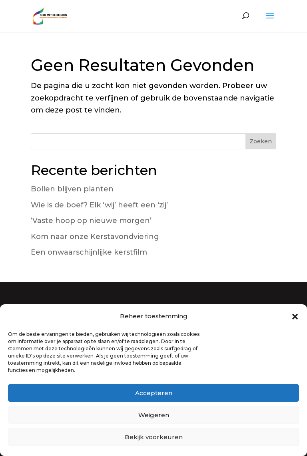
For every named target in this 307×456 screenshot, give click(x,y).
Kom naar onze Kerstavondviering (95, 236)
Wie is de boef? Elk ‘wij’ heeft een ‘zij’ (99, 205)
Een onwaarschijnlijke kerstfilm (89, 252)
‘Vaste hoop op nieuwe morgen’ (91, 220)
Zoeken (260, 141)
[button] (295, 317)
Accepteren (153, 393)
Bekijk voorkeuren (154, 437)
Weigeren (153, 415)
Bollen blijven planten (72, 189)
